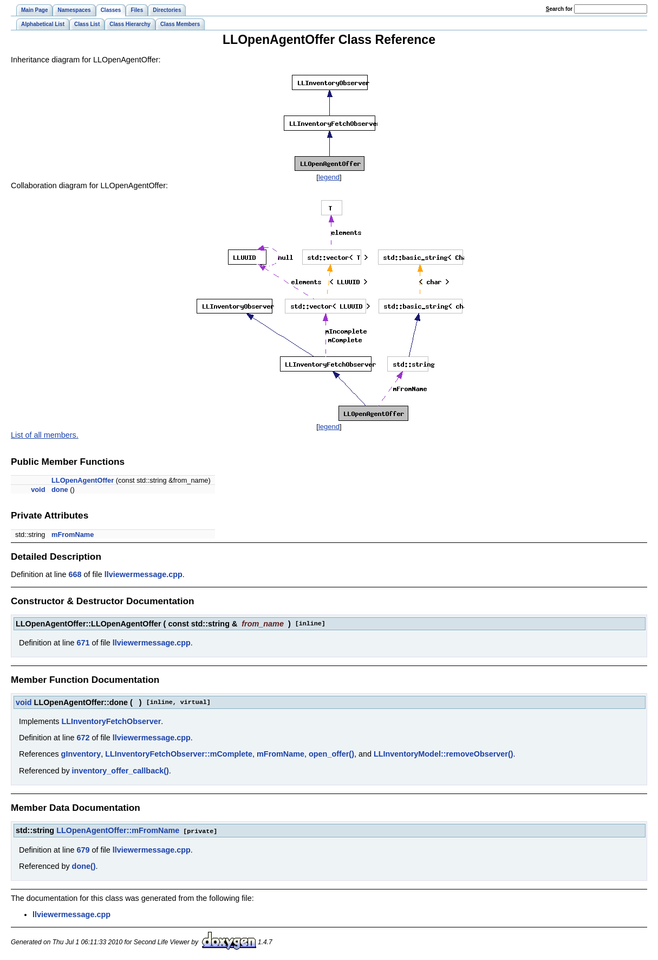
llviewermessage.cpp (144, 574)
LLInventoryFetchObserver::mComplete (178, 754)
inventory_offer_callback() (120, 770)
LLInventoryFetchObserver (111, 721)
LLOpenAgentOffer (82, 480)
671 (82, 642)
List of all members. (45, 435)
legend (329, 177)
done (59, 489)
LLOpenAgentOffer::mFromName (117, 830)
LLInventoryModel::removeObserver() (443, 754)
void (38, 489)
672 (82, 737)
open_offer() (331, 754)
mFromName (72, 534)
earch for (559, 9)
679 (82, 849)
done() (84, 865)
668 (74, 574)
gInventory (81, 754)
